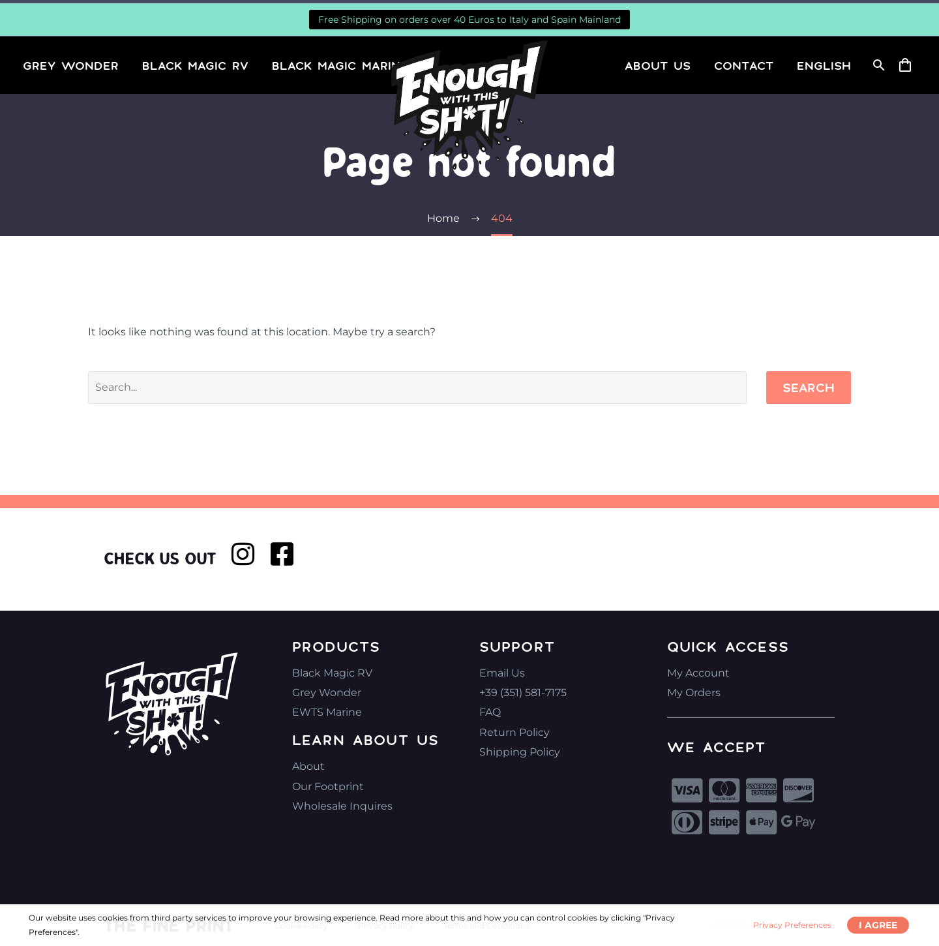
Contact (743, 65)
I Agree (878, 925)
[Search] (877, 65)
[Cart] (910, 65)
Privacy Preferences (792, 925)
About (308, 766)
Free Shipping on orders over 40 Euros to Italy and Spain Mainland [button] (469, 19)
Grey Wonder (71, 65)
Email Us (502, 673)
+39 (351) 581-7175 (523, 692)
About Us (658, 65)
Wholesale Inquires (342, 806)
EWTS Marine (327, 712)
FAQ (490, 712)
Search (808, 387)
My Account (698, 673)
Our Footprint (328, 786)
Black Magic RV (195, 65)
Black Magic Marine (340, 65)
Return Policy (514, 732)
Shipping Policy (519, 752)
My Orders (694, 692)
